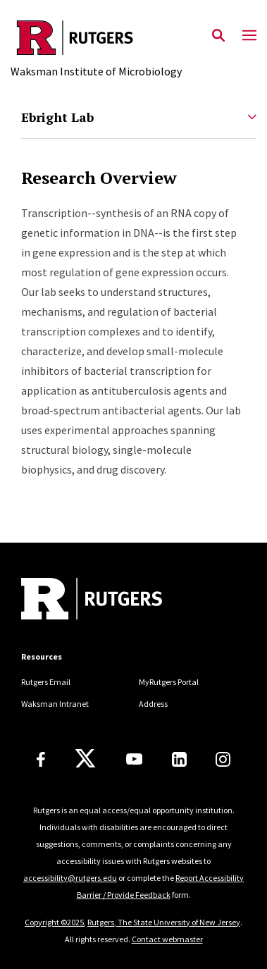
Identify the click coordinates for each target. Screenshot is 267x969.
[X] (85, 759)
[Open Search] (218, 35)
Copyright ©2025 (54, 922)
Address (153, 703)
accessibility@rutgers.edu (70, 877)
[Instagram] (223, 759)
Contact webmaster (167, 939)
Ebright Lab (57, 117)
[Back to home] (116, 600)
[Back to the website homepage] (96, 37)
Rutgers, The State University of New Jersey (163, 922)
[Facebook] (41, 759)
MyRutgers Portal (169, 682)
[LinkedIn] (179, 759)
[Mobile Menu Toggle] (249, 35)
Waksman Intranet (55, 703)
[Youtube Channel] (134, 759)
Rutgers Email (45, 682)
